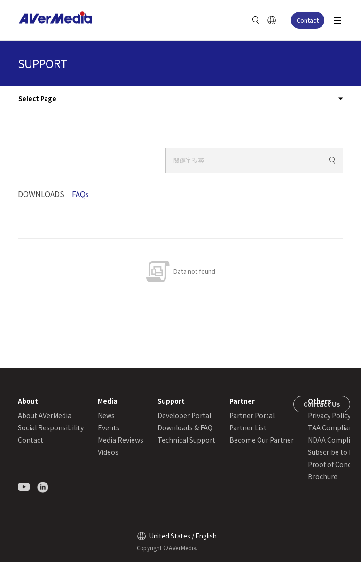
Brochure (322, 476)
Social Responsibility (51, 427)
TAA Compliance (334, 427)
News (106, 415)
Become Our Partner (261, 439)
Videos (108, 452)
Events (108, 427)
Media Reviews (120, 439)
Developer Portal (184, 415)
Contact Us (321, 404)
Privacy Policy (329, 415)
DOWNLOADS (41, 193)
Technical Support (186, 439)
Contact (308, 20)
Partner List (248, 427)
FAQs (80, 193)
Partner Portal (252, 415)
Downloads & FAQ (184, 427)
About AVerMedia (44, 415)
